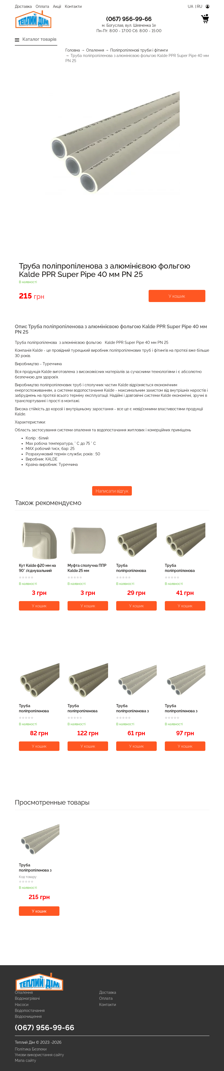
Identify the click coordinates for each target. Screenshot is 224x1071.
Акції (57, 6)
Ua (191, 6)
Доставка (23, 6)
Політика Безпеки (30, 1049)
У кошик (177, 296)
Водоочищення (28, 1016)
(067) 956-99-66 (44, 1027)
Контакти (73, 6)
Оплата (42, 6)
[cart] (205, 19)
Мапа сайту (25, 1060)
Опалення (95, 50)
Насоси (21, 1004)
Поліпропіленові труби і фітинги (139, 50)
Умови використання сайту (39, 1055)
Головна (72, 50)
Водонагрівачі (27, 998)
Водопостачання (30, 1010)
